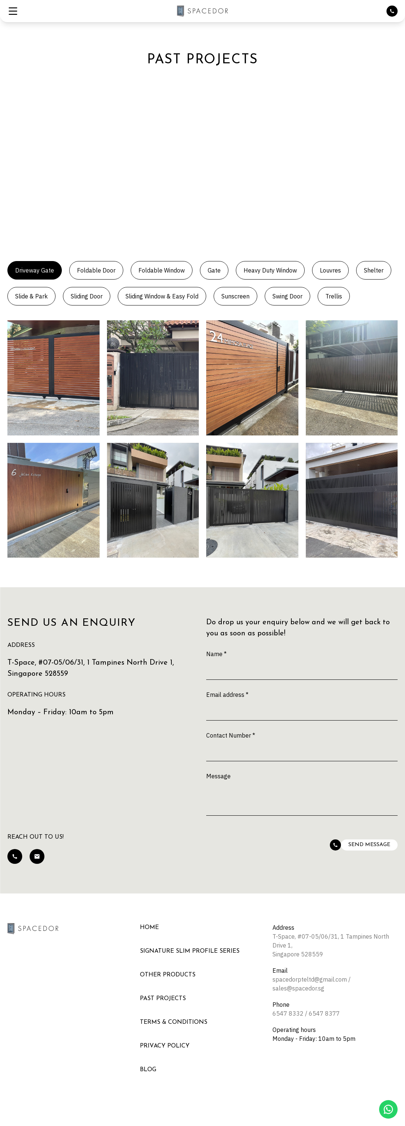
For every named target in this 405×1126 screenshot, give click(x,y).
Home (149, 927)
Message (218, 776)
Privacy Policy (165, 1046)
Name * (216, 654)
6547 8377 (324, 1013)
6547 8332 (288, 1013)
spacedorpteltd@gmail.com (309, 979)
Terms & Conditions (173, 1022)
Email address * (227, 694)
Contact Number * (230, 735)
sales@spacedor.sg (298, 988)
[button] (13, 11)
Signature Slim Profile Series (190, 951)
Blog (148, 1070)
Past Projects (163, 999)
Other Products (167, 975)
